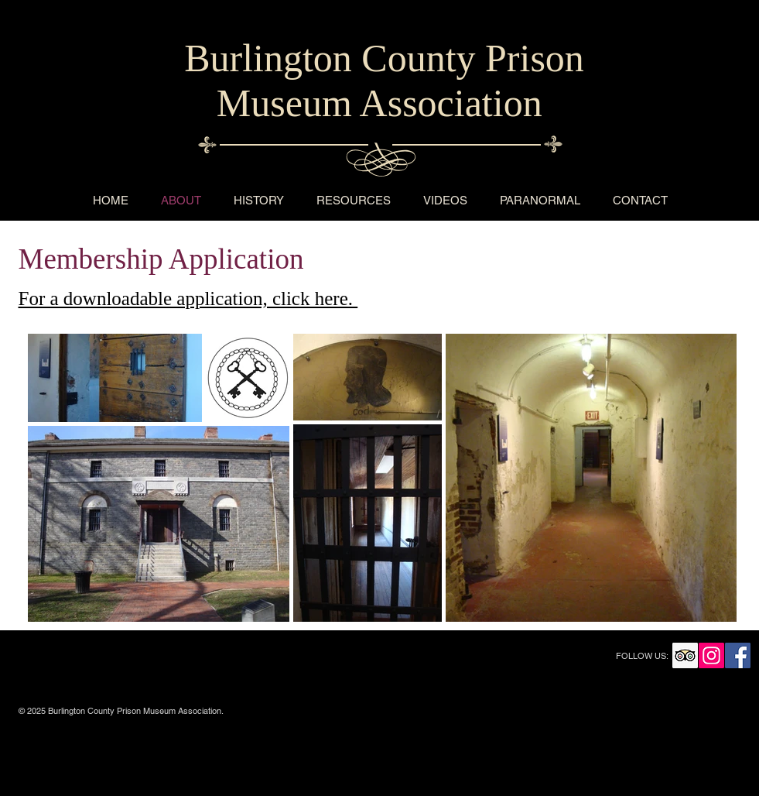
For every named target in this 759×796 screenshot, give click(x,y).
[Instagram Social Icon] (711, 655)
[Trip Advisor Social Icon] (685, 655)
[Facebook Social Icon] (737, 655)
